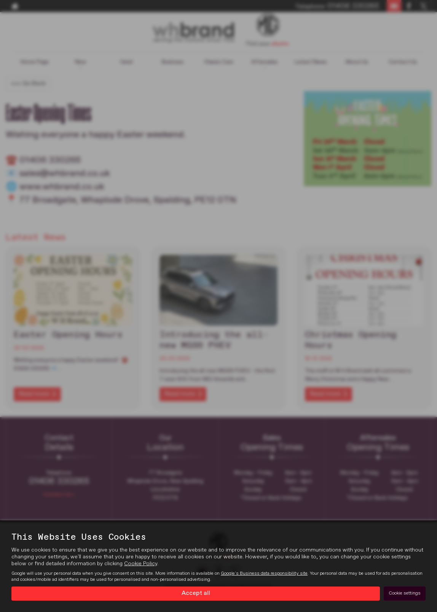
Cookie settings (405, 593)
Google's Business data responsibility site (264, 573)
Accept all (196, 593)
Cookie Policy (140, 563)
